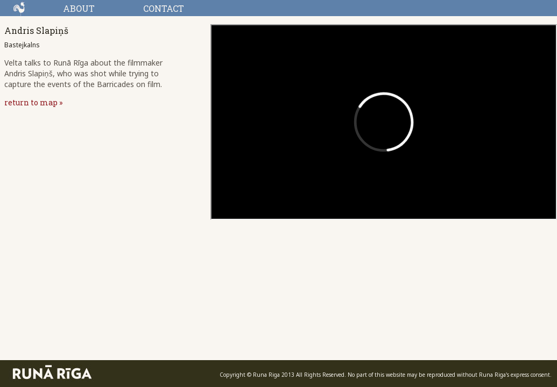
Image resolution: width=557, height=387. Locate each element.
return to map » (33, 102)
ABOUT (79, 8)
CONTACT (163, 8)
